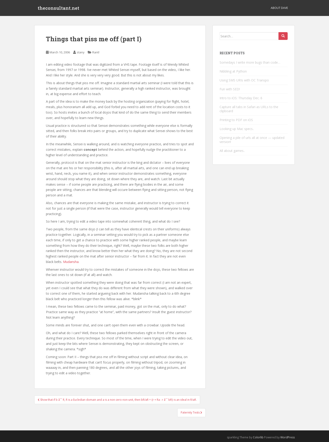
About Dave (279, 8)
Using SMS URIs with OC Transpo (244, 80)
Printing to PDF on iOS (236, 120)
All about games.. (232, 150)
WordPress (287, 437)
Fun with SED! (230, 89)
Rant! (95, 52)
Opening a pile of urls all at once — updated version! (252, 139)
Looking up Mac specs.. (237, 129)
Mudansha (71, 262)
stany (81, 52)
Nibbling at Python (233, 71)
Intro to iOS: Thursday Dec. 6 (241, 98)
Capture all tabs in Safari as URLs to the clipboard (249, 109)
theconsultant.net (58, 8)
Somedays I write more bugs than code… (250, 62)
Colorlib (258, 437)
